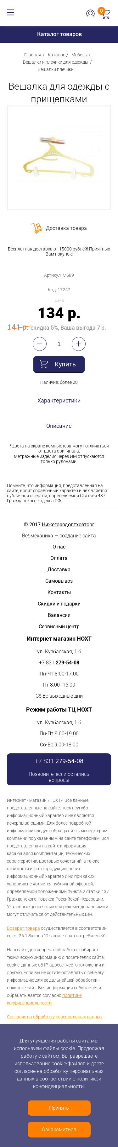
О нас (59, 547)
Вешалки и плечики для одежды (55, 62)
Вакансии (59, 615)
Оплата (59, 558)
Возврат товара (23, 928)
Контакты (59, 592)
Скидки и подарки (59, 604)
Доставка (59, 570)
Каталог (56, 54)
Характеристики (59, 400)
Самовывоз (59, 581)
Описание (59, 425)
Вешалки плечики (56, 69)
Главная (32, 54)
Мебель (79, 54)
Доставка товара (66, 228)
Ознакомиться (59, 1129)
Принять (59, 1108)
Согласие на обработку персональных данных (55, 1016)
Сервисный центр (59, 627)
